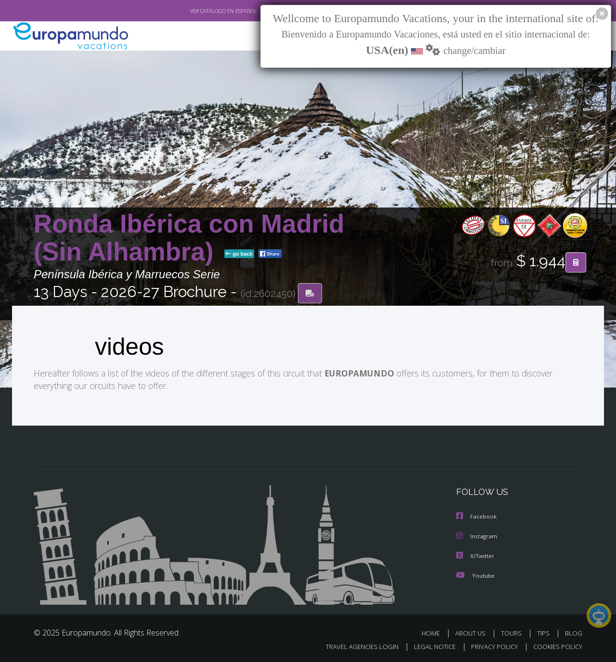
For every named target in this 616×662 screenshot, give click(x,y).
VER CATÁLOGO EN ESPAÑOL (223, 11)
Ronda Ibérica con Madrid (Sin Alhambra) (189, 238)
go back (239, 255)
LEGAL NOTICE (435, 645)
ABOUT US (470, 632)
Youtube (476, 575)
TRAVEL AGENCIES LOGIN (362, 645)
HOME (431, 632)
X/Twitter (476, 555)
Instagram (478, 536)
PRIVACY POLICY (494, 645)
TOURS (511, 632)
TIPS (543, 632)
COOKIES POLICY (557, 645)
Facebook (477, 517)
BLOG (573, 632)
